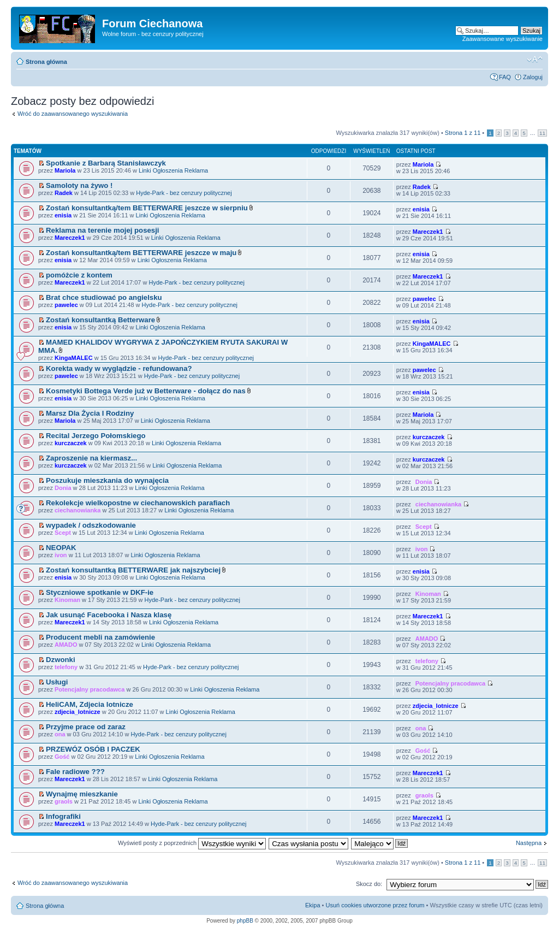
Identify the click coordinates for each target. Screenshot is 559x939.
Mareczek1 (70, 237)
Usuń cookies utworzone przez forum (374, 905)
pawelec (66, 305)
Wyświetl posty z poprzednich (192, 843)
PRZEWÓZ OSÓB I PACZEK (93, 749)
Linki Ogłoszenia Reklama (173, 170)
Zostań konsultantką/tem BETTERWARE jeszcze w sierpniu (147, 208)
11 (542, 133)
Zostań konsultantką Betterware (100, 320)
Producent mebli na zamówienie (100, 637)
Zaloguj (533, 77)
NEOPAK (61, 548)
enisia (63, 215)
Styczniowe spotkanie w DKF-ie (99, 592)
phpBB (245, 921)
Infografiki (63, 816)
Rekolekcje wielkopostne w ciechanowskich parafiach (138, 503)
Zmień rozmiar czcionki (535, 59)
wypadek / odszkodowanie (91, 525)
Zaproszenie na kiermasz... (91, 458)
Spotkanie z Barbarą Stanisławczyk (106, 163)
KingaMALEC (74, 358)
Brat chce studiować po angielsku (104, 297)
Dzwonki (60, 659)
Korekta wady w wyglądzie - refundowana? (119, 368)
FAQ (505, 77)
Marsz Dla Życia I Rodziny (90, 413)
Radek (64, 193)
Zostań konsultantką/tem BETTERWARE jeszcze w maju (141, 253)
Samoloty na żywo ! (79, 185)
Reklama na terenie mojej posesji (102, 230)
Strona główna (46, 61)
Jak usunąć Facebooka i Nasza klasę (108, 615)
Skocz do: (369, 884)
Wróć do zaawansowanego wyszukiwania (72, 113)
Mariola (65, 170)
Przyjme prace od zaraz (86, 727)
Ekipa (312, 905)
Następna (529, 843)
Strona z (462, 132)
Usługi (57, 682)
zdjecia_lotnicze (77, 711)
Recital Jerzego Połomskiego (96, 436)
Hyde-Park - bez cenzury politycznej (183, 193)
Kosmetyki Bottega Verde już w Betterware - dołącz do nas (146, 391)
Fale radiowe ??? (75, 771)
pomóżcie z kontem (79, 275)
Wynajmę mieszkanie (82, 794)
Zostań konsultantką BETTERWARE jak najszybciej (133, 570)
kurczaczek (71, 443)
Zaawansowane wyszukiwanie (502, 39)
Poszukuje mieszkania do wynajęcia (107, 480)
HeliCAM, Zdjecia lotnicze (89, 704)
